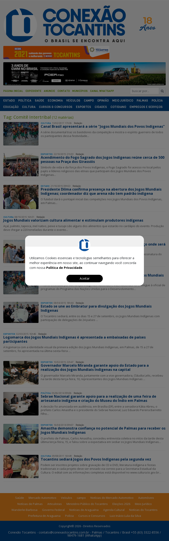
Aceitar (85, 278)
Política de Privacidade (64, 268)
